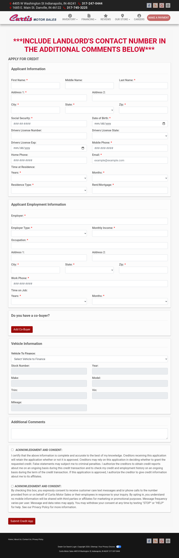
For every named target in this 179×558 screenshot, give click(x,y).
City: (14, 104)
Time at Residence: (23, 167)
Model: (96, 378)
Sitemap (94, 547)
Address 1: (17, 92)
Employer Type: (20, 228)
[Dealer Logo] (32, 17)
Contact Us (27, 539)
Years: (15, 172)
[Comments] (89, 433)
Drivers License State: (105, 130)
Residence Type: (21, 184)
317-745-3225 (77, 7)
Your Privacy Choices (110, 547)
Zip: (121, 104)
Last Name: (126, 80)
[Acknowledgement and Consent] (12, 450)
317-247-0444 (92, 3)
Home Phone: (19, 154)
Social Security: (21, 118)
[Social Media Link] (168, 5)
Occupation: (18, 240)
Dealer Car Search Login (67, 547)
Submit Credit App (21, 521)
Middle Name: (74, 80)
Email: (96, 154)
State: (69, 104)
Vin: (94, 390)
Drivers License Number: (26, 130)
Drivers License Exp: (23, 142)
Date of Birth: (100, 118)
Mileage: (16, 402)
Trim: (14, 390)
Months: (97, 172)
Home (10, 539)
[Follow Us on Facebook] (149, 5)
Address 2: (98, 92)
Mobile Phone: (101, 142)
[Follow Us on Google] (161, 5)
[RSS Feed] (155, 5)
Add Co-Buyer (21, 329)
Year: (95, 365)
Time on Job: (19, 290)
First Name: (18, 80)
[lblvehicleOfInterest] (89, 359)
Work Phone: (19, 278)
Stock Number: (20, 365)
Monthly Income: (102, 228)
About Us (17, 539)
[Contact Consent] (12, 486)
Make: (15, 378)
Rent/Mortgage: (102, 184)
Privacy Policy (40, 507)
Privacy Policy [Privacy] (38, 539)
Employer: (17, 215)
